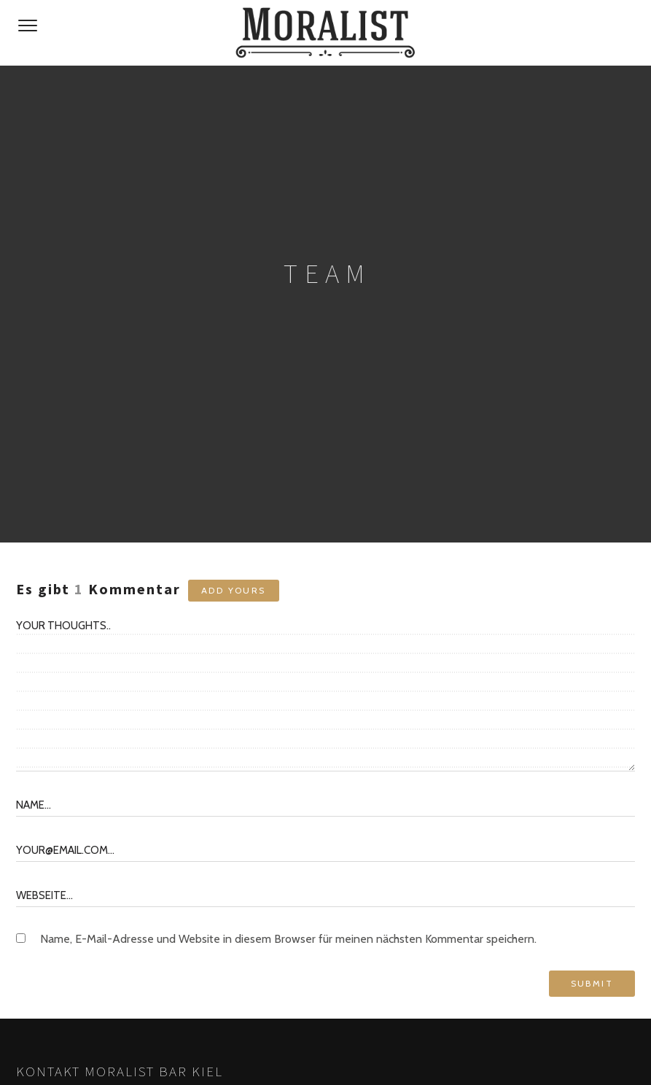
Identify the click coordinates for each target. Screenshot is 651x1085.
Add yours (233, 590)
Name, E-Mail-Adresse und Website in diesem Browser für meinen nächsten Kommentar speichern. (288, 939)
